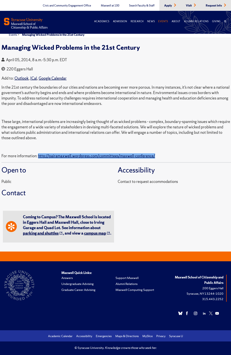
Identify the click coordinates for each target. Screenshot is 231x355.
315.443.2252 (212, 299)
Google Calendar (53, 78)
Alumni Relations (196, 21)
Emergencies (104, 336)
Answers (67, 278)
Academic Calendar (60, 336)
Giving (216, 21)
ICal (33, 78)
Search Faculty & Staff (141, 5)
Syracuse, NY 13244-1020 (205, 293)
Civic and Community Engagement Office (67, 5)
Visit (189, 5)
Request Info (214, 5)
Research (137, 21)
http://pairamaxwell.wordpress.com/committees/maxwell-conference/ (96, 156)
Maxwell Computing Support (135, 290)
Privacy (160, 336)
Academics (101, 21)
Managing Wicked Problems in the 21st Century (53, 35)
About (176, 21)
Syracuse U (176, 336)
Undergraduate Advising (77, 284)
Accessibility (84, 336)
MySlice (147, 336)
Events (163, 21)
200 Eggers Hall (212, 288)
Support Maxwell (127, 278)
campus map (95, 233)
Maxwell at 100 (110, 5)
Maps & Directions (127, 336)
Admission (120, 21)
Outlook (21, 78)
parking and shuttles (41, 233)
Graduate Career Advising (78, 290)
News (151, 21)
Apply (168, 5)
